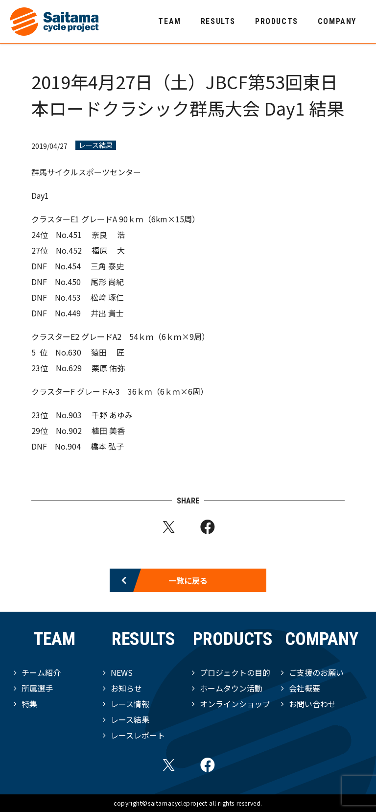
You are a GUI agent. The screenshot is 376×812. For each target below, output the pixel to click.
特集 (29, 704)
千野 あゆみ (112, 415)
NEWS (122, 672)
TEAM (169, 21)
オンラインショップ (235, 704)
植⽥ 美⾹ (108, 430)
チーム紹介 (41, 672)
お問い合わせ (312, 704)
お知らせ (126, 688)
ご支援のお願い (316, 672)
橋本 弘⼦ (107, 446)
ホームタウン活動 (231, 688)
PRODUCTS (276, 21)
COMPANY (337, 21)
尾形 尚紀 (107, 281)
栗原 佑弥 (108, 368)
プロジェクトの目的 (235, 672)
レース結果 (96, 145)
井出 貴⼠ (107, 313)
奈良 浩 (108, 234)
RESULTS (218, 21)
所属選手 (37, 688)
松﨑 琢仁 (107, 297)
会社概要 (304, 688)
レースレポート (138, 735)
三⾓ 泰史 (107, 266)
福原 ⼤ (108, 250)
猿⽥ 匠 (107, 352)
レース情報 (130, 704)
